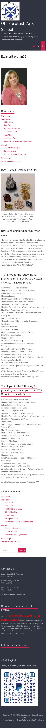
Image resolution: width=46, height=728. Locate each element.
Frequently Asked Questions (15, 154)
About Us (4, 145)
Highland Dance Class (12, 128)
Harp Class (8, 125)
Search (22, 550)
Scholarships (6, 158)
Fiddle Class (8, 122)
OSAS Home (5, 116)
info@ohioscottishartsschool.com (13, 594)
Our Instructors (10, 151)
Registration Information (10, 161)
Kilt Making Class (10, 131)
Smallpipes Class (10, 138)
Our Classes (6, 119)
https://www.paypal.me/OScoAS (24, 666)
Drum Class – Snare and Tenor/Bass (18, 141)
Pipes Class (8, 135)
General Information (12, 148)
